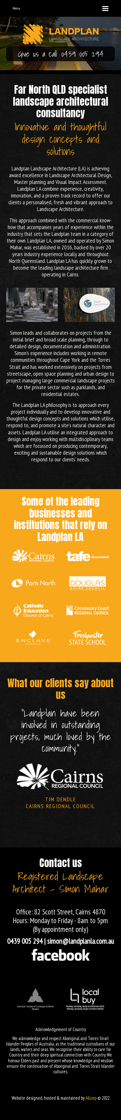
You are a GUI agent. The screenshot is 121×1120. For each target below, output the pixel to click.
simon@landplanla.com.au (80, 941)
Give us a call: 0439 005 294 (61, 54)
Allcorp (91, 1098)
